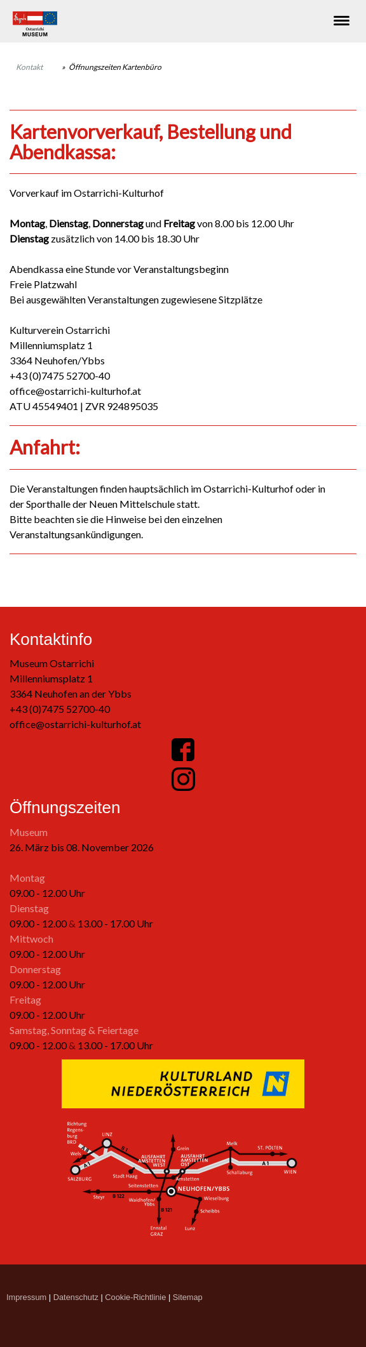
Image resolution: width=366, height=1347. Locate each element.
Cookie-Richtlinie (135, 1297)
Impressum (26, 1297)
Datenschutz (75, 1297)
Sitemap (188, 1297)
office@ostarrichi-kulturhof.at (75, 724)
